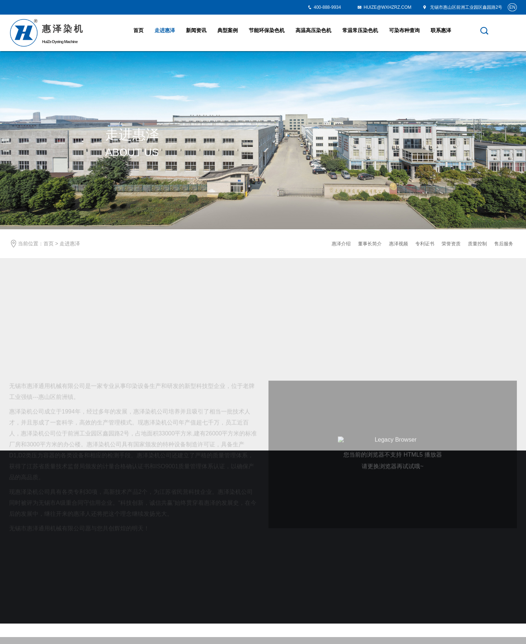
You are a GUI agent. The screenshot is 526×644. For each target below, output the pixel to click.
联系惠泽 (441, 30)
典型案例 (227, 30)
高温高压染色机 (313, 30)
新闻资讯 (196, 30)
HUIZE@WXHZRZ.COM (384, 7)
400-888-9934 (327, 7)
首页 (138, 30)
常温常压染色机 (360, 30)
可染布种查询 (404, 30)
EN (512, 7)
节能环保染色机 (267, 30)
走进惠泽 (165, 30)
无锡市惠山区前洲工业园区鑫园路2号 (462, 7)
